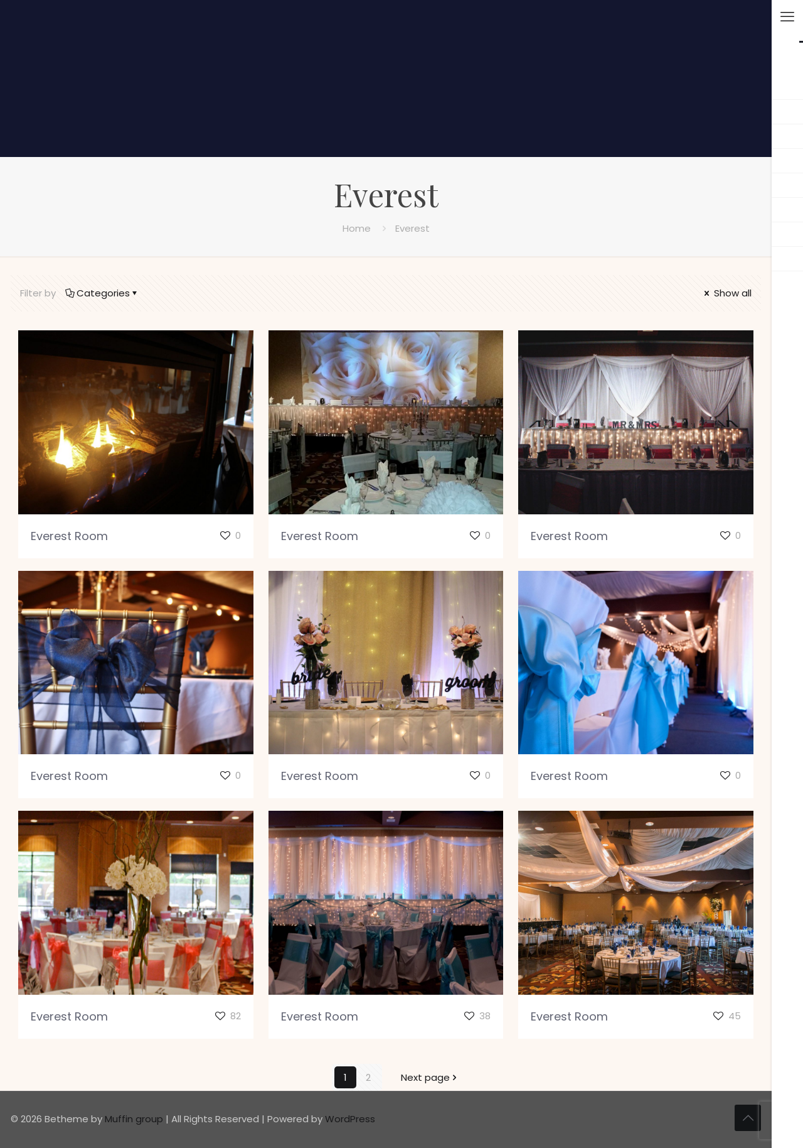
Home (357, 228)
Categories (102, 293)
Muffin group (134, 1118)
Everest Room (69, 536)
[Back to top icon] (748, 1118)
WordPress (350, 1118)
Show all (727, 293)
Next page (430, 1077)
